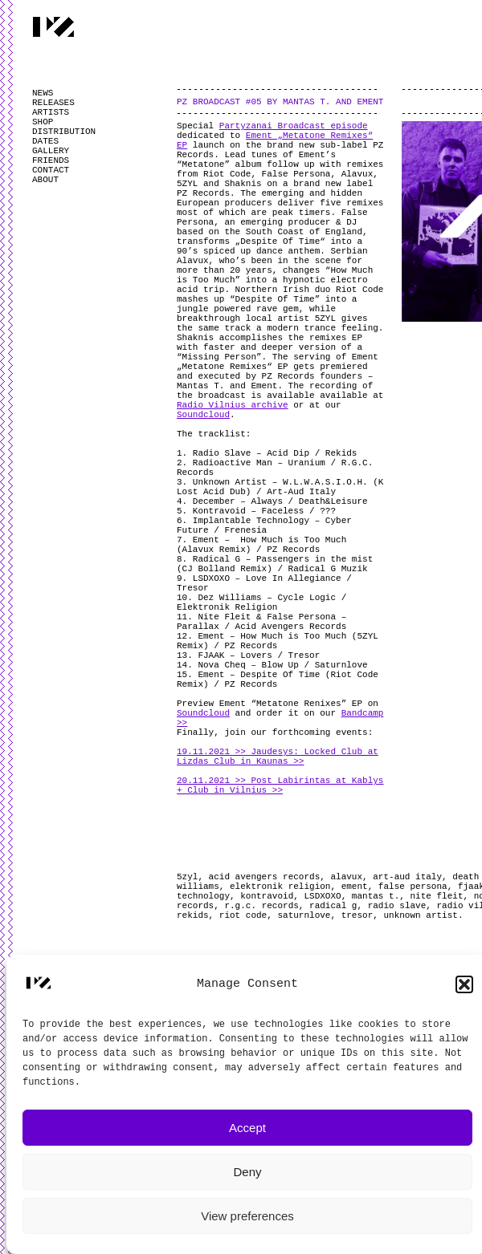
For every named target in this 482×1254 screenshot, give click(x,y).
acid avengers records (265, 877)
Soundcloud (203, 415)
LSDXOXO (322, 896)
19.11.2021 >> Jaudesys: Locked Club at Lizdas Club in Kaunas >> (277, 756)
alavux (346, 877)
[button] (464, 984)
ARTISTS (50, 112)
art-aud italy (407, 877)
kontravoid (266, 896)
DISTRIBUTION (64, 131)
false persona (412, 886)
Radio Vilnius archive (232, 405)
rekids (193, 915)
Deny (247, 1172)
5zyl (187, 877)
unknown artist (420, 915)
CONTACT (50, 170)
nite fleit (436, 896)
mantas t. (375, 896)
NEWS (42, 93)
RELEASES (53, 103)
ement (354, 886)
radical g (333, 906)
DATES (45, 141)
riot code (243, 915)
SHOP (42, 122)
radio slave (397, 906)
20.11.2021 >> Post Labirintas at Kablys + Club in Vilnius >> (280, 785)
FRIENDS (50, 160)
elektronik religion (280, 886)
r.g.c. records (261, 906)
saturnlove (303, 915)
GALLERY (50, 151)
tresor (357, 915)
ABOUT (45, 180)
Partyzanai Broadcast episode (293, 126)
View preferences (247, 1216)
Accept (247, 1127)
